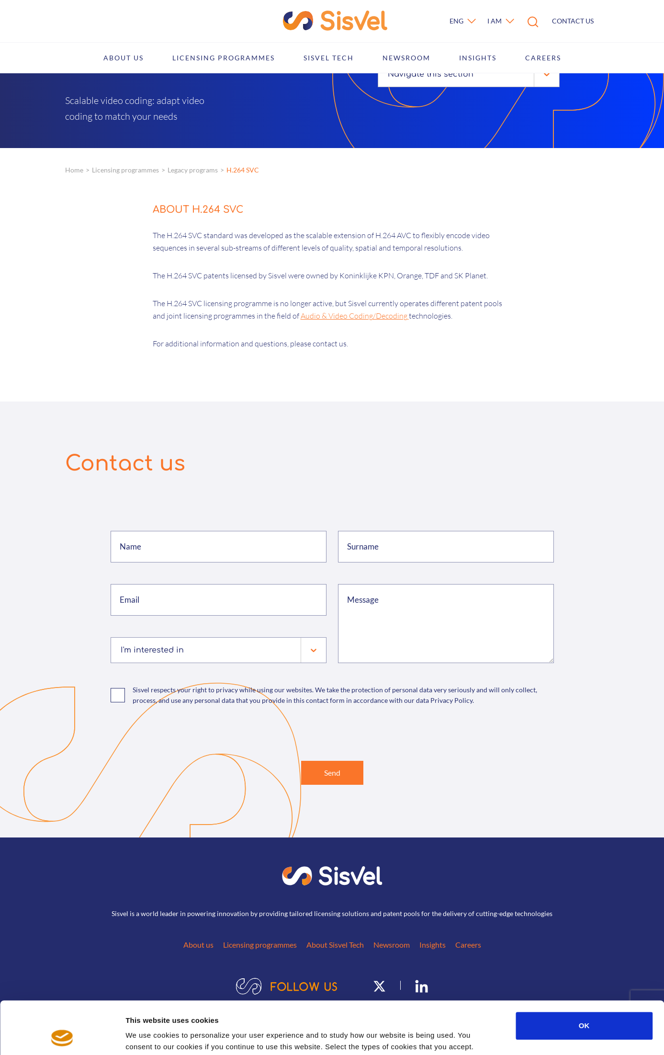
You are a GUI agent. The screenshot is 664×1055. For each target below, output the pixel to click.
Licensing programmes (223, 58)
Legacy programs (193, 170)
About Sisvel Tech (335, 944)
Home (74, 170)
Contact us (573, 21)
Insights (477, 58)
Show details (502, 1036)
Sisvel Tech (329, 58)
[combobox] (389, 74)
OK (584, 976)
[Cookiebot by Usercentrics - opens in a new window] (62, 1036)
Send (332, 772)
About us (123, 58)
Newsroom (406, 58)
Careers (543, 58)
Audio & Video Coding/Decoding (355, 316)
